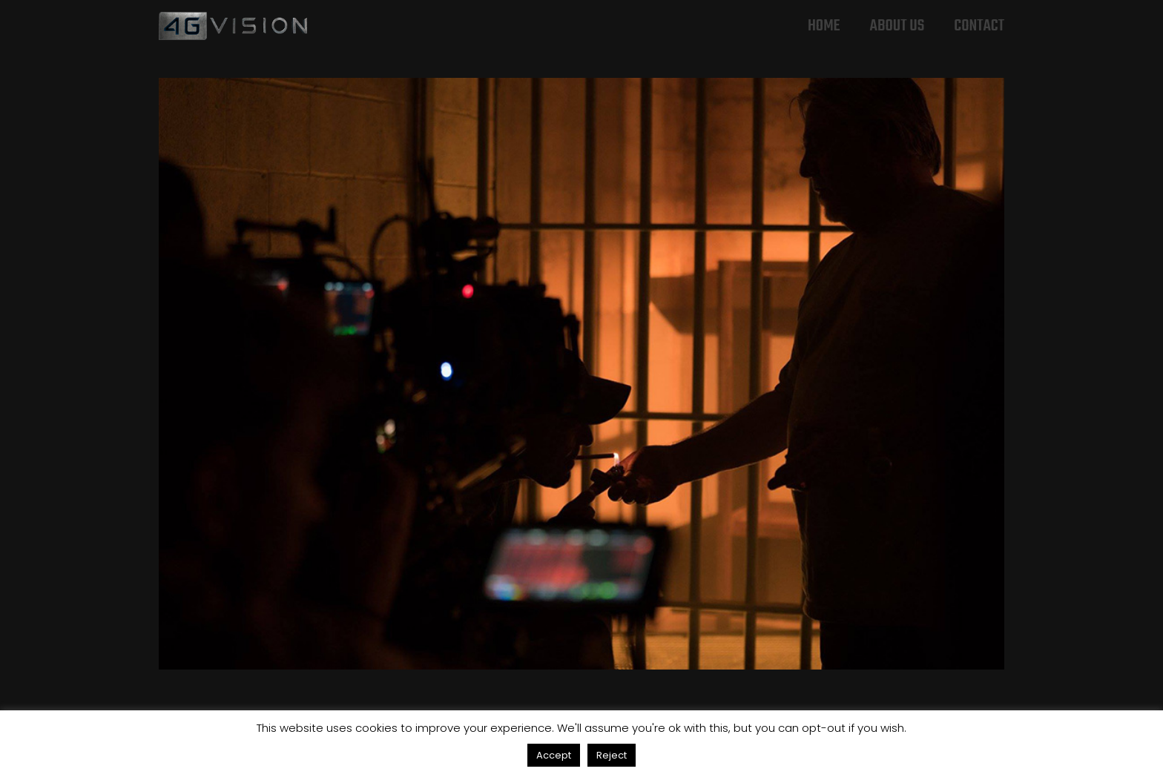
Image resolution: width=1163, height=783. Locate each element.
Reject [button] (611, 755)
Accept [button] (553, 755)
